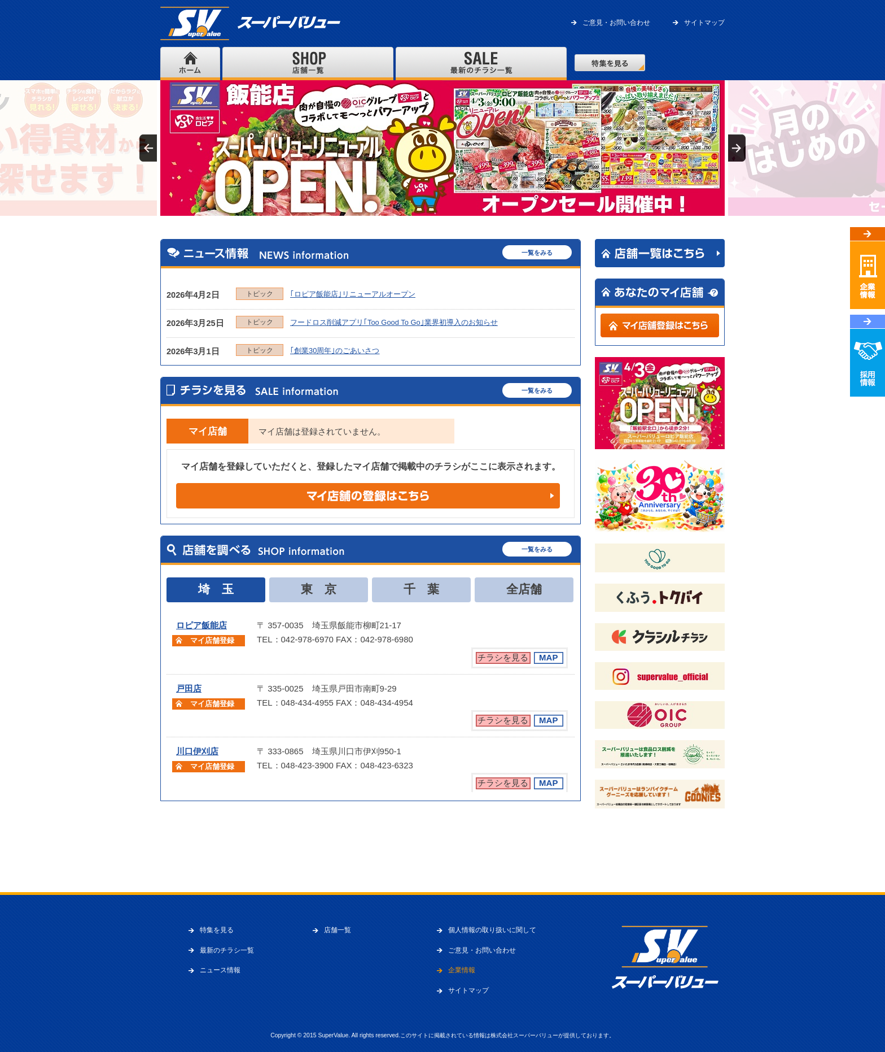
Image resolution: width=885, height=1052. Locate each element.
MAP (548, 657)
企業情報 (461, 970)
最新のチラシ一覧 (227, 950)
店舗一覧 (337, 930)
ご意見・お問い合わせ (616, 23)
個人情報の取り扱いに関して (492, 930)
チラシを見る (502, 657)
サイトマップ (704, 23)
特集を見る (217, 930)
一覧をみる (537, 252)
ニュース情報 (220, 970)
